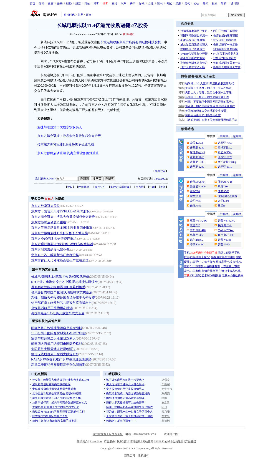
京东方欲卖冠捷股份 (45, 206)
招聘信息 (135, 441)
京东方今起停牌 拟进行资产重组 (54, 238)
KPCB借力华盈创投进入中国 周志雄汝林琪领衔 (64, 282)
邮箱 (214, 3)
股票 (78, 3)
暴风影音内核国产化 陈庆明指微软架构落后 (62, 292)
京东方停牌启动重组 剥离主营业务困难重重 (62, 227)
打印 (152, 187)
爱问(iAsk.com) (45, 178)
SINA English (162, 441)
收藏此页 (83, 187)
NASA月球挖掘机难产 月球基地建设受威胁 (61, 359)
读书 (160, 3)
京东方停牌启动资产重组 (48, 222)
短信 (196, 3)
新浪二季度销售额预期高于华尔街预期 (58, 364)
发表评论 (160, 171)
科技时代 (69, 14)
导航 (223, 3)
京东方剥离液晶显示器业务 (50, 249)
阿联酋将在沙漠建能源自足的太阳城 (56, 328)
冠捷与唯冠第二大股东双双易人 (53, 338)
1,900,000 (159, 178)
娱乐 (60, 3)
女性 (151, 3)
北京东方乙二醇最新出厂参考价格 (55, 255)
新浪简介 (82, 441)
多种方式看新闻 (119, 187)
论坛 (70, 187)
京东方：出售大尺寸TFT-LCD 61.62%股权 (60, 211)
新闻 (41, 3)
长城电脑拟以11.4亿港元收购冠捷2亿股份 (60, 276)
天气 (187, 3)
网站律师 (147, 441)
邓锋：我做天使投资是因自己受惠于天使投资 (63, 297)
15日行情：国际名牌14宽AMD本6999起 (58, 333)
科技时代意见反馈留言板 (108, 434)
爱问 (205, 3)
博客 (96, 3)
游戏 (141, 3)
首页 (32, 3)
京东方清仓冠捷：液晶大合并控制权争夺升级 (69, 136)
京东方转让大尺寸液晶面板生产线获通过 (59, 260)
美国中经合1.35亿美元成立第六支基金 (58, 313)
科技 (87, 3)
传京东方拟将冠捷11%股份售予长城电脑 (65, 144)
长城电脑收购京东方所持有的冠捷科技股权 (130, 42)
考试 (169, 3)
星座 (178, 3)
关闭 (163, 187)
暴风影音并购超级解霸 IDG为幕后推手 (58, 287)
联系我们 (122, 441)
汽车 (123, 3)
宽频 (114, 3)
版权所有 (143, 455)
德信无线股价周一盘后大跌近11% (54, 354)
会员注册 (177, 441)
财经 (69, 3)
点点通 (140, 187)
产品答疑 (190, 441)
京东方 (49, 199)
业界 (80, 14)
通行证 (235, 3)
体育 (50, 3)
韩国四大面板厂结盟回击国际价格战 (56, 343)
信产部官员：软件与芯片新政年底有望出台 (61, 303)
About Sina (96, 441)
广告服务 (109, 441)
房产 (132, 3)
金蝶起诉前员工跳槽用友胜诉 (52, 308)
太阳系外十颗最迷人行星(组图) (53, 349)
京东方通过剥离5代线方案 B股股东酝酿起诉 (62, 244)
